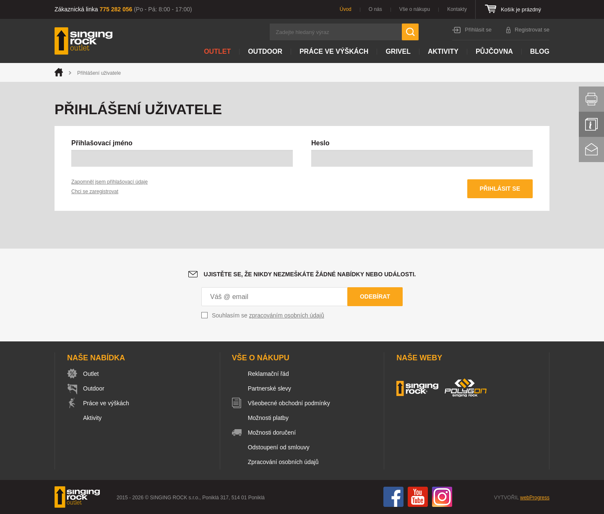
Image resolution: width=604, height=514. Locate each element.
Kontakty (457, 9)
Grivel (398, 51)
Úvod (345, 9)
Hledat (410, 32)
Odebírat (375, 296)
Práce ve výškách (333, 51)
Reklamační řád (268, 373)
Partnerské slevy (269, 388)
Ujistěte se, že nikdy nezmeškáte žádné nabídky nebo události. (310, 274)
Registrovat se (532, 29)
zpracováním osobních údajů (286, 315)
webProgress (534, 498)
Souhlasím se (268, 315)
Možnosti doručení (272, 432)
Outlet (217, 51)
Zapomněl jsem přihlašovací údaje (109, 182)
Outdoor (265, 51)
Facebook (393, 497)
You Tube (418, 497)
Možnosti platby (268, 417)
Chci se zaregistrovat (94, 191)
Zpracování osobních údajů (283, 462)
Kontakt (591, 149)
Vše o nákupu (414, 9)
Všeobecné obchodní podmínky (289, 403)
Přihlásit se (478, 29)
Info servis (591, 124)
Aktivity (443, 51)
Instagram (442, 497)
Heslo (320, 143)
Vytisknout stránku (591, 99)
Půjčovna (494, 51)
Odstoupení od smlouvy (279, 447)
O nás (375, 9)
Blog (539, 51)
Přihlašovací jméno (102, 143)
